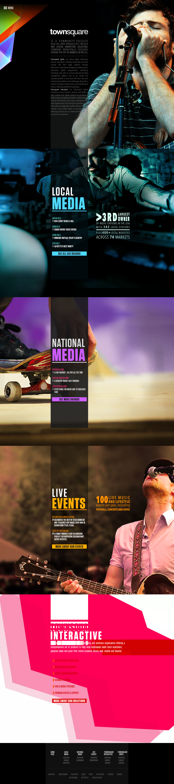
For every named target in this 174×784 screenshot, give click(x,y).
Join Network (63, 774)
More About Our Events (69, 546)
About (84, 774)
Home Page (53, 753)
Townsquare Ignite (121, 753)
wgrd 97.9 (56, 226)
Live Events (93, 753)
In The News (100, 774)
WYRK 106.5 (56, 235)
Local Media (66, 753)
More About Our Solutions (69, 701)
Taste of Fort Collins (60, 530)
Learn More (80, 760)
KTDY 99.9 (55, 243)
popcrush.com (58, 369)
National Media (80, 753)
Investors (74, 774)
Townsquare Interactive (107, 753)
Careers (107, 763)
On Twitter (84, 777)
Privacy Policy (97, 777)
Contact (107, 760)
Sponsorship (94, 760)
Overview (66, 757)
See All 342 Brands (69, 254)
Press (91, 774)
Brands (66, 760)
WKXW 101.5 (56, 218)
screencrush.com (59, 386)
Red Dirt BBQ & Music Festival (63, 517)
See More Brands (69, 399)
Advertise (66, 763)
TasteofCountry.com (60, 378)
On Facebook (73, 777)
